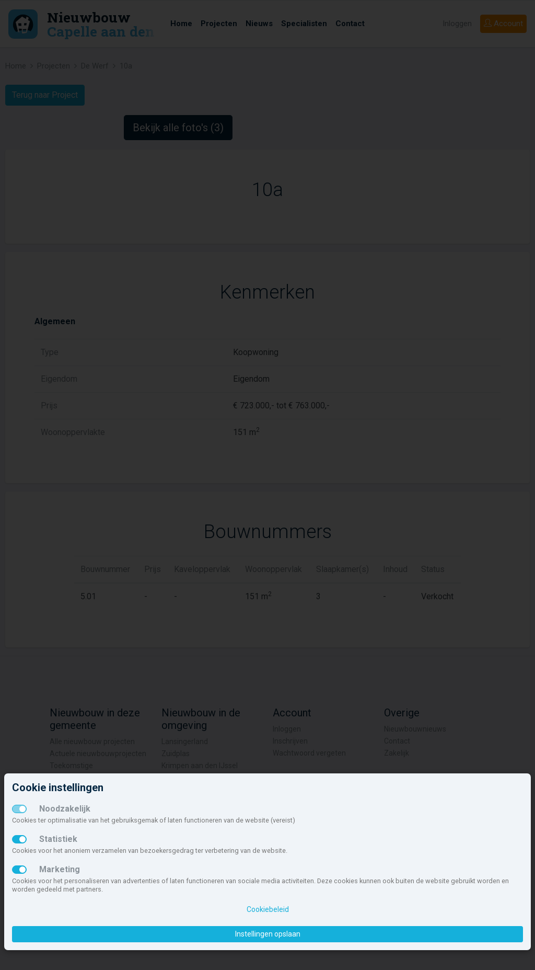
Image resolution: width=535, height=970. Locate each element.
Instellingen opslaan (267, 934)
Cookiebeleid (268, 909)
